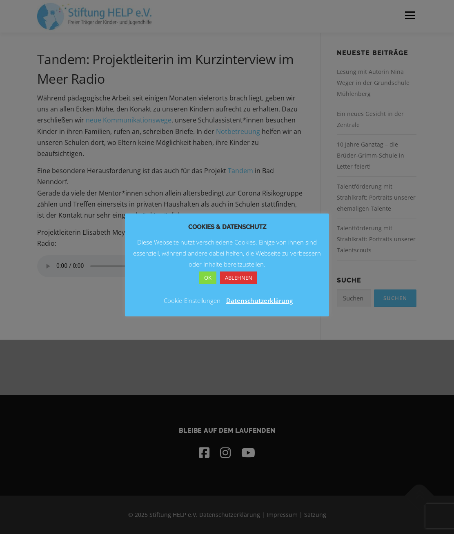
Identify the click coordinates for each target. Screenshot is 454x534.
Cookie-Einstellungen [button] (192, 300)
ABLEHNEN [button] (238, 277)
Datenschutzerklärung (259, 300)
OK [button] (207, 277)
